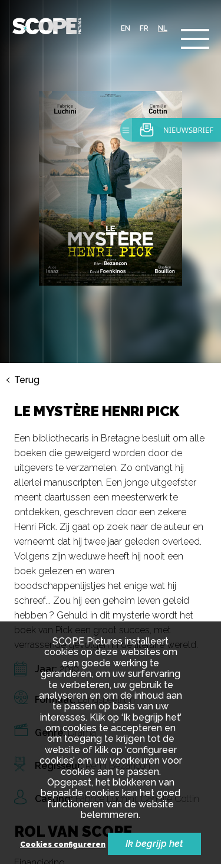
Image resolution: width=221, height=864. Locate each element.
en (125, 28)
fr (144, 28)
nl (162, 28)
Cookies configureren (62, 845)
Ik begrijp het (154, 843)
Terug (26, 380)
